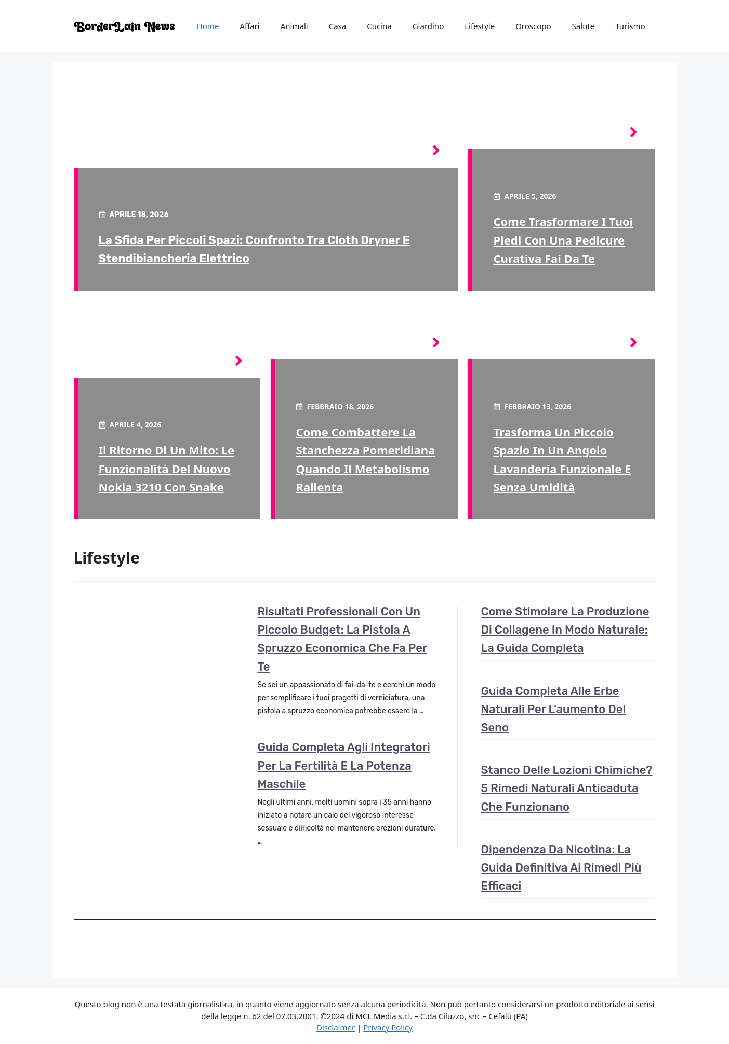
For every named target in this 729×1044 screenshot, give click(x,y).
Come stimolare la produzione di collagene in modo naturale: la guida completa (565, 630)
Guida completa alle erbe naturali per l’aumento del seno (553, 709)
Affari (249, 26)
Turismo (630, 26)
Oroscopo (533, 26)
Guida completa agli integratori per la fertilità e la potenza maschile (343, 765)
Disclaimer (335, 1027)
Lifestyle (480, 26)
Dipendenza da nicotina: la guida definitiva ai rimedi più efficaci (561, 867)
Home (208, 26)
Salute (583, 26)
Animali (294, 26)
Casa (338, 26)
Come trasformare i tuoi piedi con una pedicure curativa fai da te (563, 239)
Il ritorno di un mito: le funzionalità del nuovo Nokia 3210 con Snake (167, 468)
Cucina (379, 26)
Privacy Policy (388, 1027)
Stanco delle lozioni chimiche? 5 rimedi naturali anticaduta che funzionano (566, 788)
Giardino (428, 26)
